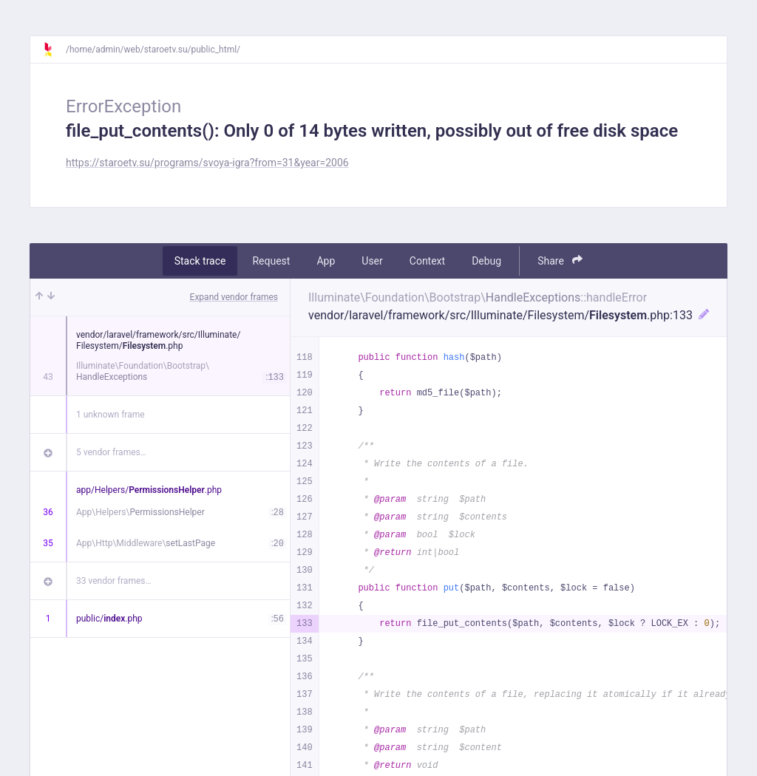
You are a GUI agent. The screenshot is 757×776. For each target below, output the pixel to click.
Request (271, 261)
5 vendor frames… (111, 452)
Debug (486, 261)
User (371, 261)
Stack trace (200, 261)
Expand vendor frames (234, 297)
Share (560, 260)
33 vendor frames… (113, 581)
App (325, 261)
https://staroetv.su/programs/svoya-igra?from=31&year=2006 (207, 163)
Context (427, 261)
